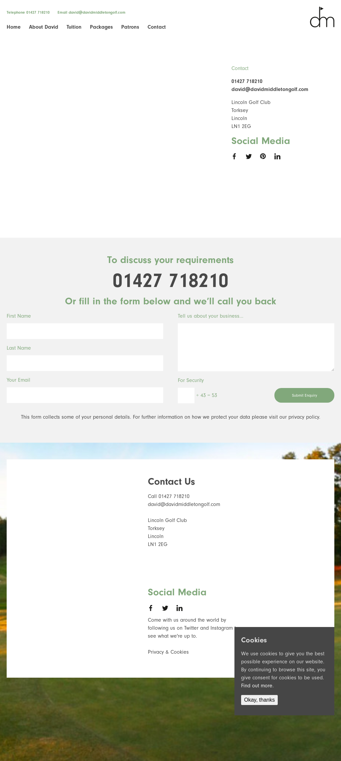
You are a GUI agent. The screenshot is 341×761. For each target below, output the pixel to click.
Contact (157, 27)
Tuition (74, 27)
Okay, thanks (259, 700)
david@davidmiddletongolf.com (97, 12)
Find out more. (257, 686)
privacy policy (303, 417)
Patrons (130, 27)
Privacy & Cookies (168, 652)
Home (14, 27)
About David (43, 27)
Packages (101, 27)
